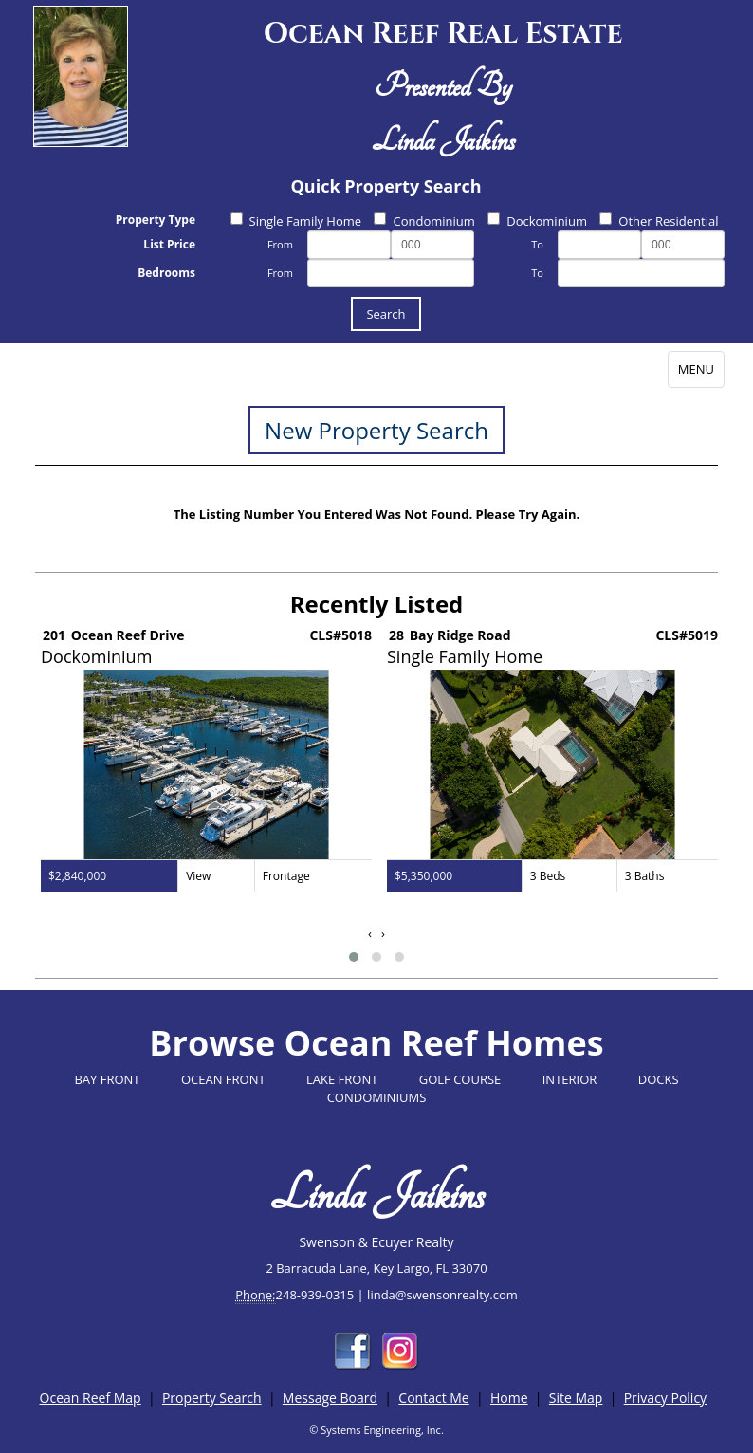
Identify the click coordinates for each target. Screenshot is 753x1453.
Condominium (424, 221)
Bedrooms (166, 273)
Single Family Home (296, 221)
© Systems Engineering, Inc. (376, 1430)
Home (509, 1398)
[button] (353, 956)
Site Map (576, 1398)
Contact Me (433, 1398)
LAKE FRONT (341, 1079)
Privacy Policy (665, 1398)
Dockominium (537, 221)
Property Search (212, 1398)
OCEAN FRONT (223, 1079)
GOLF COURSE (460, 1079)
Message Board (330, 1398)
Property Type (155, 220)
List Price (169, 244)
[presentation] (370, 934)
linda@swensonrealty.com (442, 1294)
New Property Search (376, 430)
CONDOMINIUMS (377, 1097)
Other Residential (658, 221)
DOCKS (658, 1079)
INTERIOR (569, 1079)
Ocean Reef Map (90, 1398)
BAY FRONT (106, 1079)
